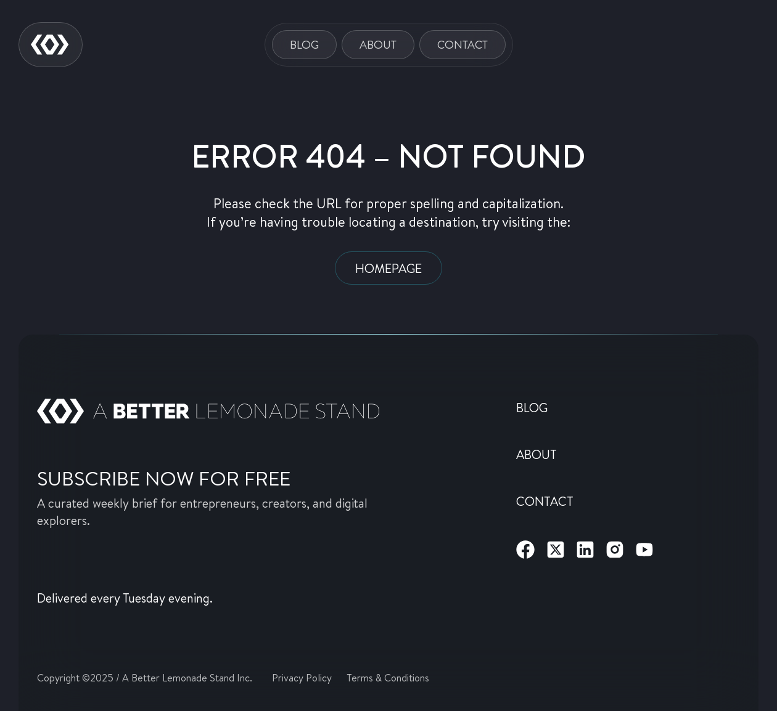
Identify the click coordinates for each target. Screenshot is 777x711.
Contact (462, 44)
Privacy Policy (302, 677)
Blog (304, 44)
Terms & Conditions (388, 677)
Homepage (388, 268)
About (378, 44)
